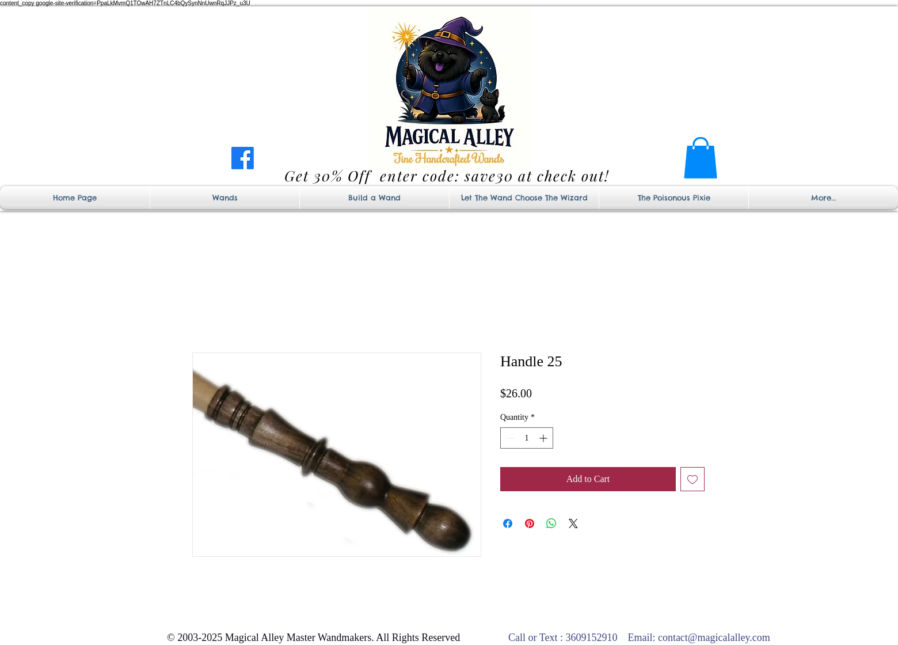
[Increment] (544, 438)
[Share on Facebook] (508, 523)
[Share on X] (573, 523)
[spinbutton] (526, 438)
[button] (700, 158)
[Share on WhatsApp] (551, 523)
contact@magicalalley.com (714, 637)
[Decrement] (509, 438)
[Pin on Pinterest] (529, 523)
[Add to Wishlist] (692, 479)
